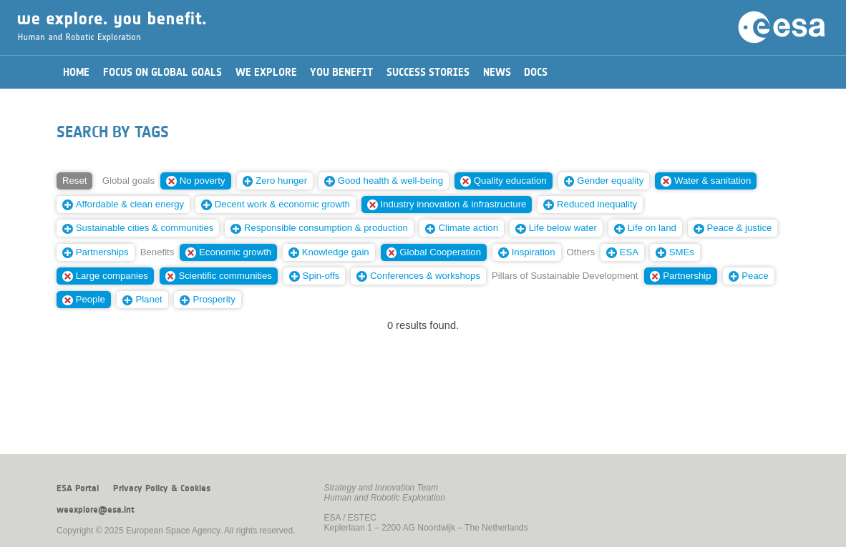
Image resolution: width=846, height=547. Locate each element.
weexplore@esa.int (96, 510)
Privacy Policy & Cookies (161, 488)
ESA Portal (78, 488)
